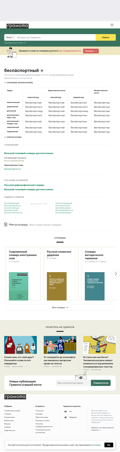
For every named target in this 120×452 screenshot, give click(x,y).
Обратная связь (41, 417)
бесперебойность (64, 210)
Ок (108, 445)
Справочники (9, 417)
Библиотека (9, 420)
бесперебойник (63, 208)
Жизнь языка (17, 366)
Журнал (7, 424)
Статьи (7, 366)
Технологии (57, 366)
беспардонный (11, 203)
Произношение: (9, 75)
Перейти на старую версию (102, 429)
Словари (7, 414)
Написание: (45, 75)
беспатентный (62, 206)
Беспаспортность (12, 169)
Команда (39, 414)
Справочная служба (12, 411)
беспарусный (11, 210)
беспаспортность (13, 213)
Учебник (7, 427)
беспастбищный (63, 203)
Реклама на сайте (42, 420)
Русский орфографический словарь (24, 185)
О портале (39, 411)
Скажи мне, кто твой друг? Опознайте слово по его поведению (19, 360)
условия (96, 445)
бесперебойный (63, 213)
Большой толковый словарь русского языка (28, 153)
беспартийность (12, 206)
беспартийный (11, 208)
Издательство (9, 430)
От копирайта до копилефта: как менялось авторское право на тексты (60, 360)
